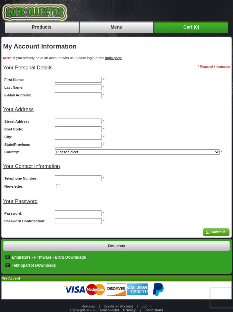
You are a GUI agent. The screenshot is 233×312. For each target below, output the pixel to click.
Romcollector (109, 310)
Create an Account (118, 306)
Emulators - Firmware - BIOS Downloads (49, 257)
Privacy (129, 310)
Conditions (154, 310)
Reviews (88, 306)
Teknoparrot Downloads (34, 265)
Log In (147, 306)
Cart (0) (191, 27)
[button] (216, 232)
